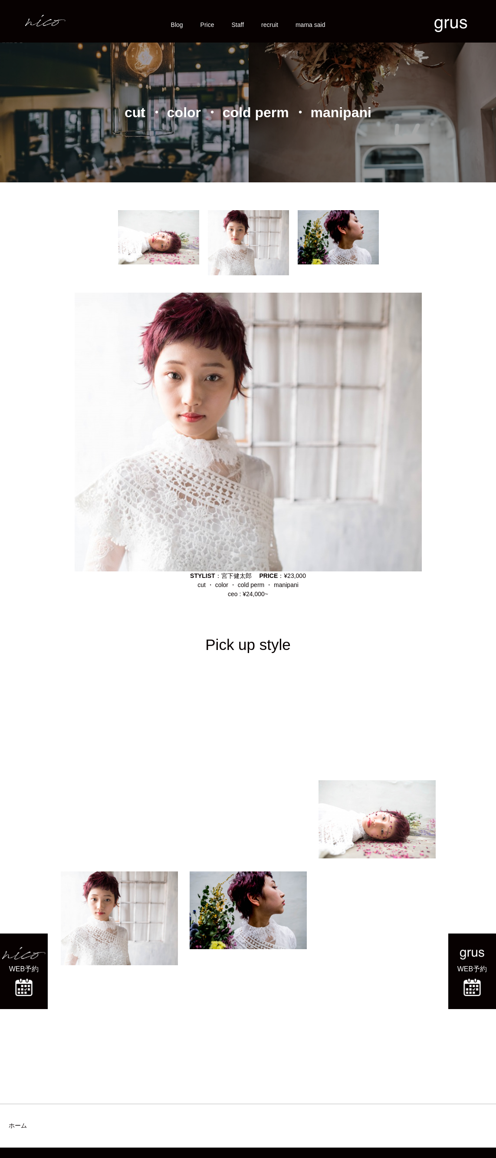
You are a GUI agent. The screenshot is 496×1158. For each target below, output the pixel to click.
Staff (238, 24)
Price (207, 24)
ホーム (18, 1125)
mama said (310, 24)
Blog (177, 24)
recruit (269, 24)
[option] (159, 237)
